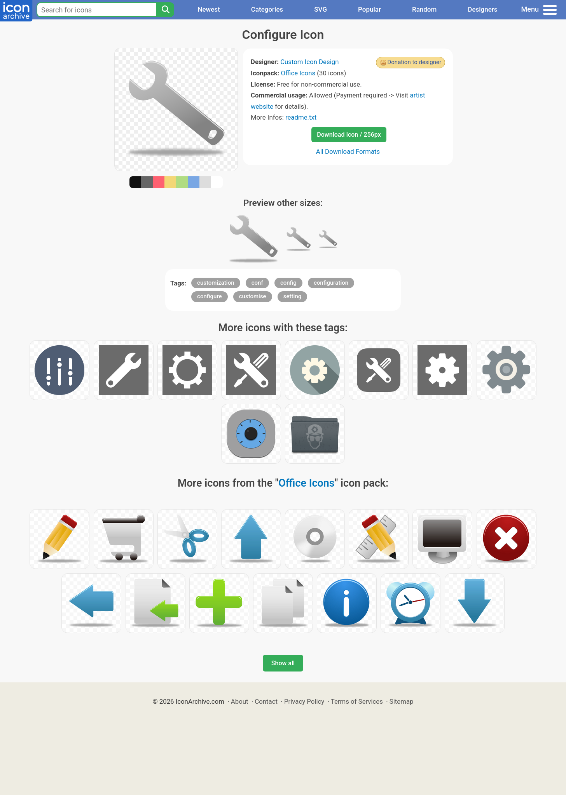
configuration (331, 282)
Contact (266, 701)
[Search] (165, 9)
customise (252, 296)
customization (215, 282)
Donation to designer (414, 62)
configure (209, 296)
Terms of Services (357, 701)
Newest (208, 9)
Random (424, 9)
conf (257, 282)
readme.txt (300, 117)
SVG (320, 9)
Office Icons (298, 73)
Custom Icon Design (309, 62)
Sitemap (402, 701)
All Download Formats (348, 151)
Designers (482, 9)
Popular (369, 9)
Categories (267, 9)
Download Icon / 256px (349, 134)
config (288, 282)
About (239, 701)
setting (292, 296)
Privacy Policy (304, 701)
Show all (283, 663)
